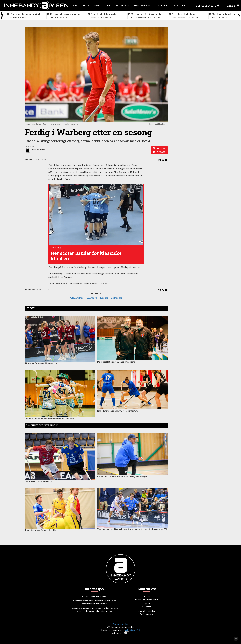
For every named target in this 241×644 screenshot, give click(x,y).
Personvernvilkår (120, 624)
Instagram (142, 5)
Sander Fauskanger (111, 297)
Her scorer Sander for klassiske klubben (86, 255)
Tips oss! (161, 152)
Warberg (92, 297)
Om (75, 5)
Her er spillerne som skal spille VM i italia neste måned (25, 14)
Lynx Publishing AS (131, 630)
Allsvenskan (76, 297)
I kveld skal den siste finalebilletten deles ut (104, 14)
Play (85, 5)
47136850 (161, 148)
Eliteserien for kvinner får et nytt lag (147, 14)
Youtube (178, 5)
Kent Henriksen (147, 614)
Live (107, 5)
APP (97, 5)
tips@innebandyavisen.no (146, 599)
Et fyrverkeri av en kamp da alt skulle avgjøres (65, 14)
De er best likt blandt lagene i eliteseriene (184, 14)
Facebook (122, 5)
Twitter (161, 5)
